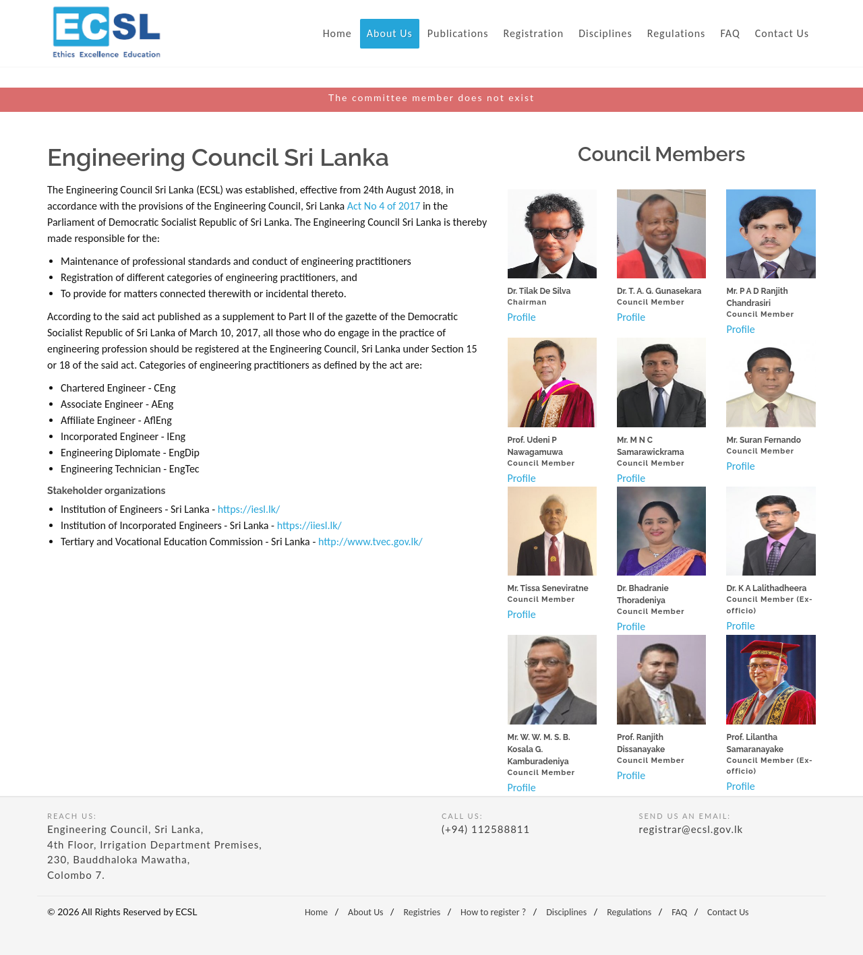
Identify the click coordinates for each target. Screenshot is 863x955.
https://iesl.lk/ (249, 509)
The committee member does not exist (431, 97)
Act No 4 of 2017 (383, 205)
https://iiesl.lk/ (309, 525)
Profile (522, 317)
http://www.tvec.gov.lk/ (370, 541)
